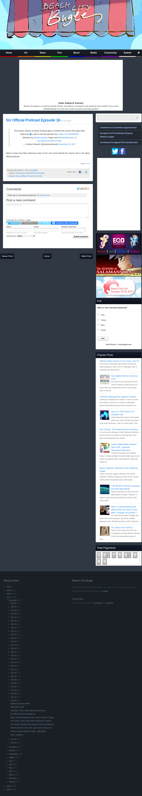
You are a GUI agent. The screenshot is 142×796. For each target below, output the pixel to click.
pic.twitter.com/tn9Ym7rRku (50, 141)
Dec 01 (14, 743)
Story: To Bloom (17, 735)
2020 (9, 587)
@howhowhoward (66, 137)
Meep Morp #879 (17, 707)
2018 (9, 594)
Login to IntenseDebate (13, 223)
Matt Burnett (31, 173)
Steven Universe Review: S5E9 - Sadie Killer (28, 731)
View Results (111, 344)
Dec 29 (14, 610)
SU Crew (38, 176)
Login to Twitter (44, 223)
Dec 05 (14, 694)
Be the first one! (43, 195)
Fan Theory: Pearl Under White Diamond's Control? (31, 721)
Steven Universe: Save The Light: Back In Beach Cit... (32, 728)
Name (8, 227)
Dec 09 (14, 680)
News (43, 53)
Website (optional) (68, 227)
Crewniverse (20, 173)
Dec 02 (14, 739)
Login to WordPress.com (29, 223)
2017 (9, 597)
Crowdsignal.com (124, 344)
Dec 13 (14, 666)
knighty (105, 591)
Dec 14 (14, 662)
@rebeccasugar (41, 137)
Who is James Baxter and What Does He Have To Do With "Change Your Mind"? (124, 509)
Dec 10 (14, 676)
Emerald (87, 163)
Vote (103, 338)
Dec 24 (14, 628)
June (11, 764)
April (10, 771)
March (11, 775)
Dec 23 (14, 631)
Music (76, 53)
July (10, 761)
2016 (9, 786)
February (12, 778)
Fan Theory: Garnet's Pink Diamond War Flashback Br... (33, 724)
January (12, 782)
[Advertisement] (47, 80)
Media (93, 53)
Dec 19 (14, 645)
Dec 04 (14, 697)
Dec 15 (14, 659)
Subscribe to (20, 236)
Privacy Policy (77, 599)
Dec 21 (14, 638)
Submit (127, 53)
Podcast (31, 176)
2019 (9, 590)
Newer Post (7, 256)
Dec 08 (14, 683)
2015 (9, 789)
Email (36, 227)
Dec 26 (14, 621)
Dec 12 (14, 669)
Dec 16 (14, 655)
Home (9, 53)
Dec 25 (14, 624)
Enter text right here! (47, 211)
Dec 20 (14, 641)
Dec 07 (14, 687)
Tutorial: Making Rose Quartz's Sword (118, 396)
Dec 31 (14, 603)
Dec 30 (14, 607)
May (10, 768)
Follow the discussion (86, 188)
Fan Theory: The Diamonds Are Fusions (119, 429)
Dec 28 (14, 614)
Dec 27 (14, 617)
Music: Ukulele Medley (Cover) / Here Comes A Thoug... (33, 717)
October (12, 750)
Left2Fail (109, 603)
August (11, 757)
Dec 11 (14, 673)
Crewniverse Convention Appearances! (118, 127)
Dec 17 (14, 652)
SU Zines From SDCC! (122, 527)
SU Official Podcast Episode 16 (33, 120)
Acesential (98, 603)
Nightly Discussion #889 (20, 704)
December (13, 600)
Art (25, 53)
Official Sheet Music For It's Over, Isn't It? (119, 361)
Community (110, 53)
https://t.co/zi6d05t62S (69, 134)
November (13, 747)
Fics (59, 53)
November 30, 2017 (67, 144)
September (13, 754)
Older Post (86, 256)
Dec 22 (14, 634)
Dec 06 (14, 690)
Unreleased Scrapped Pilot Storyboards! (119, 142)
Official (24, 176)
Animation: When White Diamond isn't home (28, 711)
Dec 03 (14, 700)
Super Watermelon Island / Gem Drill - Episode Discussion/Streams (124, 447)
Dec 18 (14, 648)
